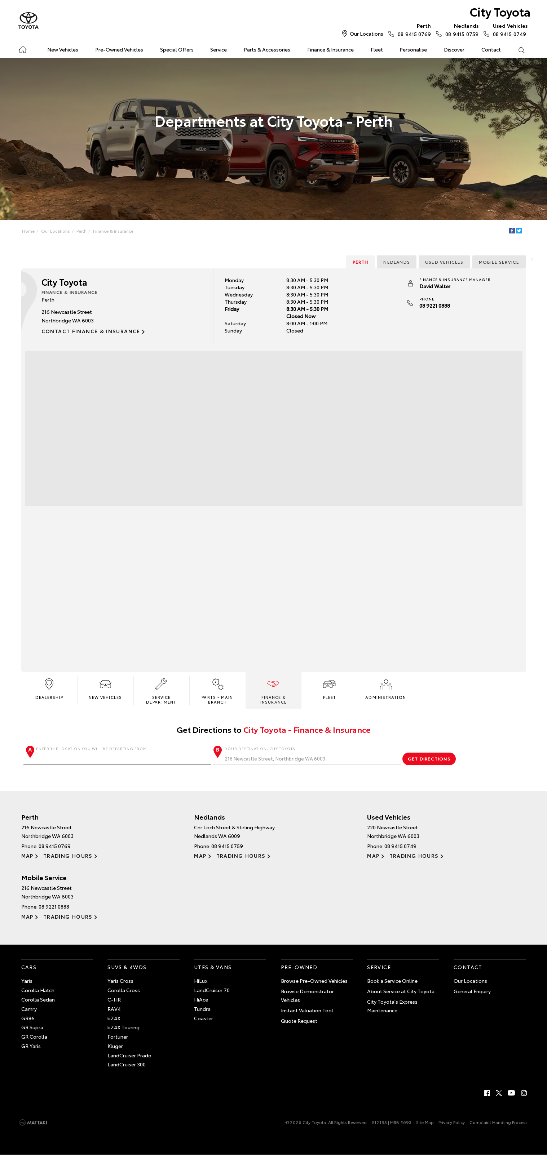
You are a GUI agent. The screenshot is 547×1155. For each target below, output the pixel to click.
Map (27, 855)
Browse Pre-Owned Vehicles (314, 980)
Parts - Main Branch (217, 691)
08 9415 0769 (412, 29)
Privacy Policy (451, 1122)
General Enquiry (472, 991)
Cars (29, 967)
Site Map (425, 1122)
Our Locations (366, 33)
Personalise (413, 49)
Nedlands (396, 262)
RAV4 (114, 1008)
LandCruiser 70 (212, 990)
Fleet (377, 49)
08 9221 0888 (434, 305)
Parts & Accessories (267, 49)
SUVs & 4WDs (126, 967)
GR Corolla (34, 1036)
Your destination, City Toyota (307, 755)
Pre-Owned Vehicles (119, 49)
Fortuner (117, 1036)
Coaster (203, 1018)
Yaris (26, 980)
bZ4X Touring (123, 1027)
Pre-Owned (299, 967)
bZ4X (113, 1018)
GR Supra (32, 1027)
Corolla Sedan (38, 999)
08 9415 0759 (460, 29)
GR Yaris (31, 1045)
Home (22, 48)
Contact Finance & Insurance (90, 331)
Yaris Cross (120, 980)
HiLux (200, 980)
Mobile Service (499, 262)
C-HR (114, 999)
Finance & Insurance (330, 49)
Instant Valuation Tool (307, 1010)
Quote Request (299, 1020)
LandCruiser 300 (126, 1064)
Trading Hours (68, 855)
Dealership (49, 688)
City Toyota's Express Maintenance (392, 1006)
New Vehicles (62, 49)
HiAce (201, 999)
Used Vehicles (444, 262)
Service (218, 49)
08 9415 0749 (509, 29)
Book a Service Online (392, 980)
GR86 (28, 1018)
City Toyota (500, 11)
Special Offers (177, 49)
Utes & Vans (212, 967)
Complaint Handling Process (498, 1122)
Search (517, 50)
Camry (29, 1008)
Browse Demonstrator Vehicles (307, 995)
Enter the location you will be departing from (117, 755)
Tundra (202, 1008)
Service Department (161, 691)
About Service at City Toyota (400, 991)
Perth (81, 231)
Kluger (115, 1045)
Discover (454, 49)
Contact (491, 49)
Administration (385, 688)
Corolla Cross (123, 990)
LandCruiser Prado (129, 1055)
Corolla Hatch (37, 990)
